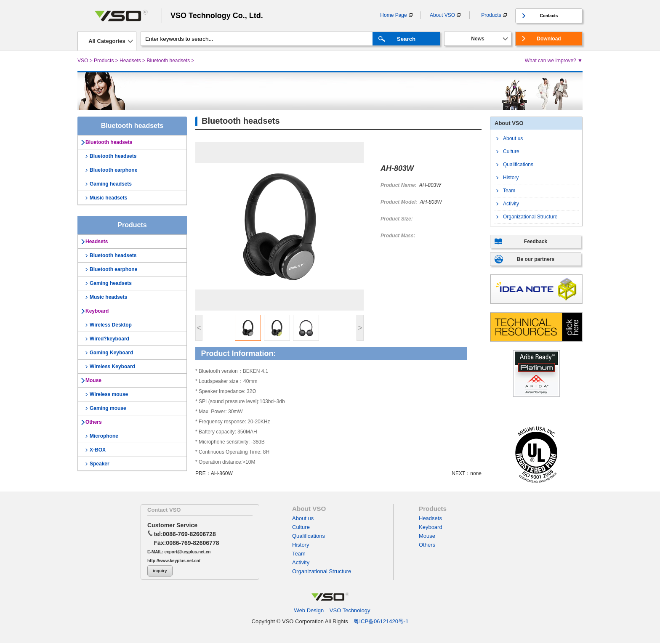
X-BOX (98, 450)
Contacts (549, 15)
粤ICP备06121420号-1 (381, 621)
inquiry (160, 571)
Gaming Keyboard (111, 353)
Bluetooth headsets (168, 61)
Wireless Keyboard (112, 366)
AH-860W (222, 473)
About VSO (442, 15)
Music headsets (108, 198)
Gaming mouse (108, 408)
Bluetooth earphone (113, 170)
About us (513, 138)
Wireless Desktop (111, 325)
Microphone (104, 436)
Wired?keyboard (109, 339)
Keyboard (97, 311)
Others (93, 422)
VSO (82, 61)
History (511, 178)
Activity (511, 204)
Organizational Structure (530, 217)
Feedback (535, 241)
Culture (511, 151)
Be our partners (535, 259)
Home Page (393, 15)
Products (491, 15)
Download (549, 39)
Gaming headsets (111, 184)
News (477, 39)
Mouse (93, 380)
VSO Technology (350, 610)
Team (509, 191)
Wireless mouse (109, 394)
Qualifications (518, 164)
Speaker (99, 464)
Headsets (130, 61)
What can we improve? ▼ (554, 61)
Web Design (309, 610)
